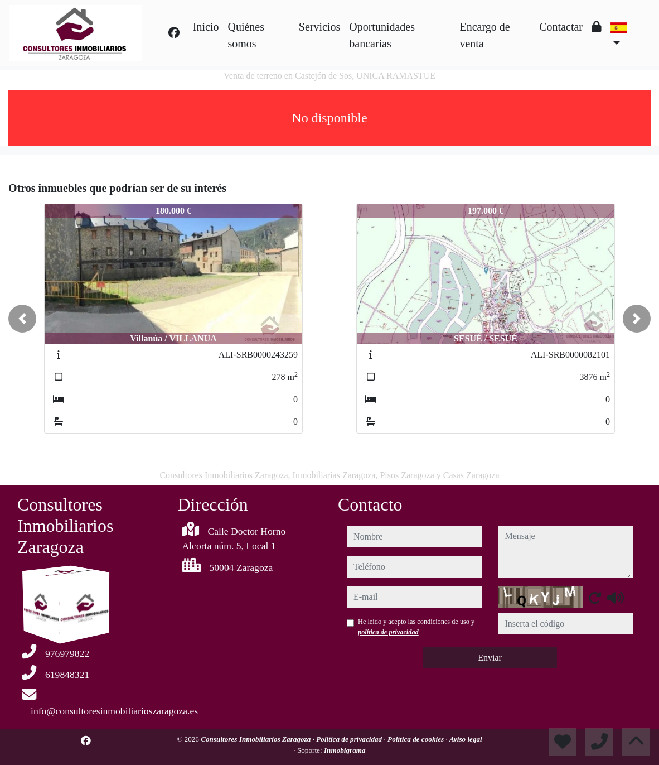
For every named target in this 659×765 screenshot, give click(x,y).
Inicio (206, 27)
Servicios (319, 27)
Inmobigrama (345, 750)
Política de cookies (416, 739)
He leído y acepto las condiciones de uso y (416, 627)
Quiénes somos (245, 35)
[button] (22, 319)
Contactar (561, 27)
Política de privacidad (350, 739)
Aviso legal (465, 739)
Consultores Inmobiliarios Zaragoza (256, 739)
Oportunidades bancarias (382, 35)
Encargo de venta (484, 35)
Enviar (490, 657)
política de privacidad (388, 632)
